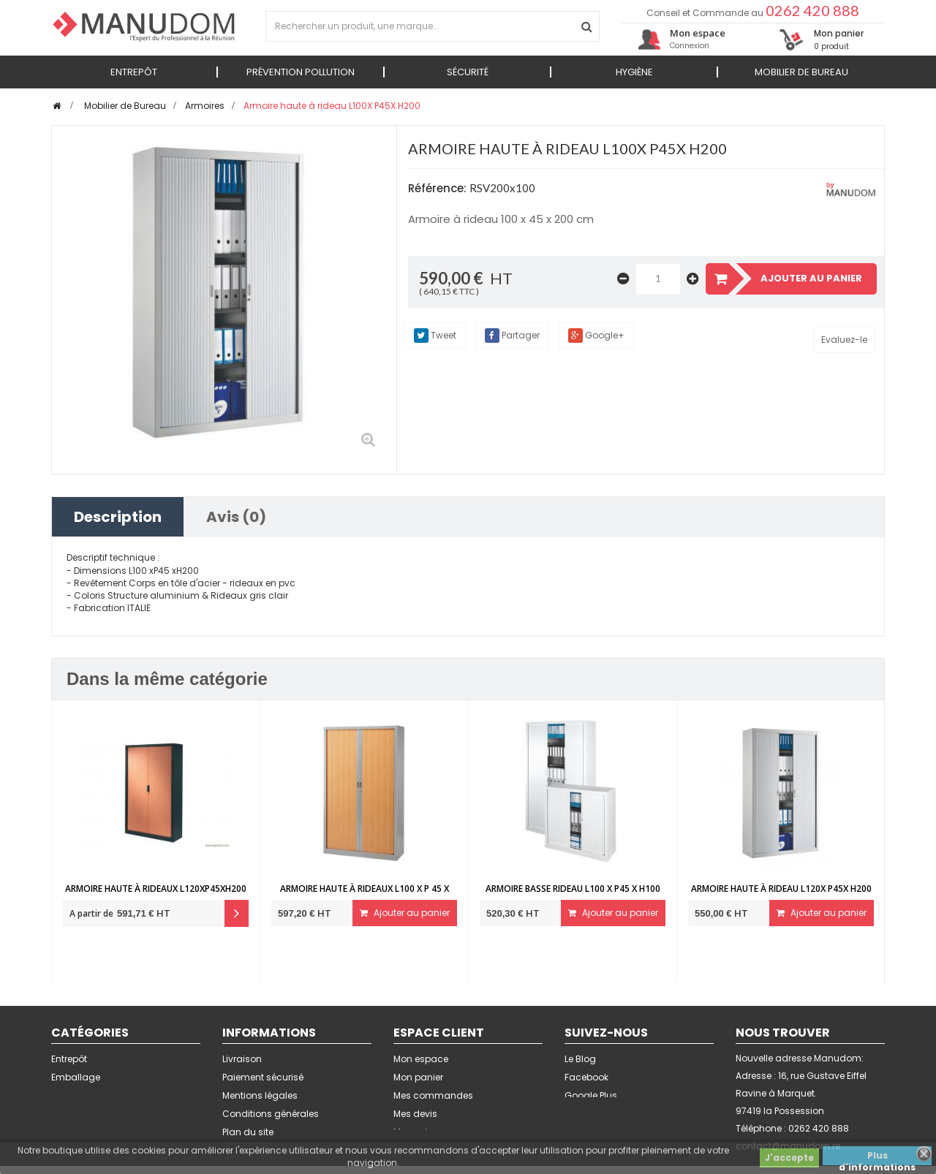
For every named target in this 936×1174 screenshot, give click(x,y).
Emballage (75, 1077)
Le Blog (580, 1059)
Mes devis (415, 1113)
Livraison (242, 1059)
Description (118, 517)
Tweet (435, 335)
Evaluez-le (844, 339)
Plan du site (247, 1132)
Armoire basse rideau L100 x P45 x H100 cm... (573, 895)
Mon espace (420, 1059)
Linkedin (582, 1113)
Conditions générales (270, 1113)
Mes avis (412, 1132)
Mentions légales (260, 1095)
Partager (512, 335)
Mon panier (418, 1077)
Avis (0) (236, 517)
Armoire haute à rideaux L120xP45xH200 (155, 888)
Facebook (586, 1077)
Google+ (596, 335)
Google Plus (591, 1095)
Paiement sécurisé (262, 1077)
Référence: (437, 188)
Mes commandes (433, 1095)
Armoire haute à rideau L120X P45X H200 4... (781, 895)
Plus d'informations (877, 1157)
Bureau (67, 1132)
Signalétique (79, 1095)
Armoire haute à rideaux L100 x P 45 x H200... (364, 895)
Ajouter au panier (405, 912)
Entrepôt (69, 1059)
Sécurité (69, 1113)
